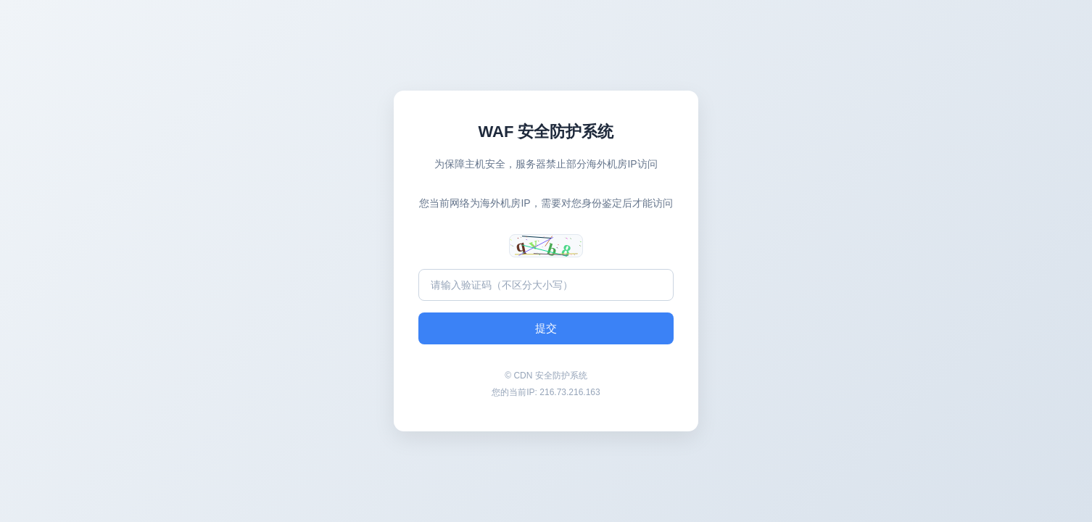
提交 (546, 328)
